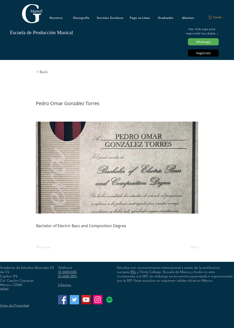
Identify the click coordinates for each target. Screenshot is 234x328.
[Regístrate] (203, 53)
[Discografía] (81, 17)
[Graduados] (166, 17)
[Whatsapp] (203, 41)
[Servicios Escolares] (110, 17)
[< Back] (52, 72)
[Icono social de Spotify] (109, 299)
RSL (133, 272)
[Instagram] (97, 299)
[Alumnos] (188, 17)
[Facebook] (62, 299)
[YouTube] (86, 299)
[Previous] (52, 247)
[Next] (186, 247)
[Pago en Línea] (140, 17)
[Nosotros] (56, 17)
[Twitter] (74, 299)
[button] (217, 17)
